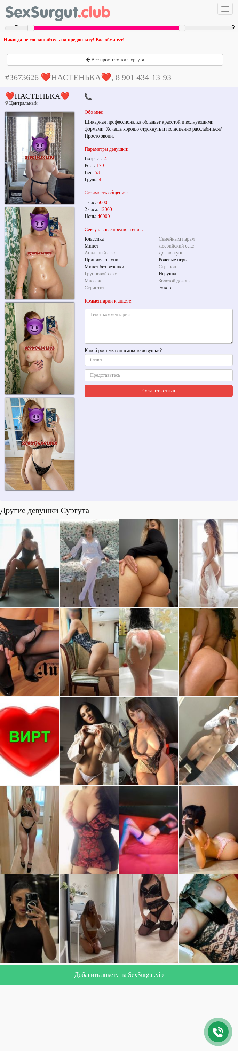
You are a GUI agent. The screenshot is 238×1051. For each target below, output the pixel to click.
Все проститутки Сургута (115, 59)
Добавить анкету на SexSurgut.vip (119, 974)
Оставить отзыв (158, 390)
